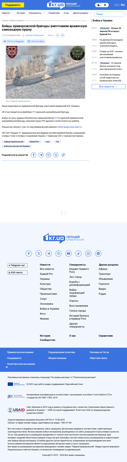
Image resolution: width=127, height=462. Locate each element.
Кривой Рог (34, 142)
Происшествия (48, 293)
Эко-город (75, 276)
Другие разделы (80, 13)
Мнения (44, 318)
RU (123, 5)
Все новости (106, 86)
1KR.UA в (15, 41)
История (21, 13)
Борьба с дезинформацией (79, 283)
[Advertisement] (45, 180)
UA (116, 5)
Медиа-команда (57, 358)
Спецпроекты (35, 13)
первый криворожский (13, 142)
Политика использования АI (20, 365)
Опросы (73, 300)
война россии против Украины (17, 146)
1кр (57, 142)
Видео (102, 288)
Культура (45, 283)
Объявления (106, 278)
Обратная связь (98, 358)
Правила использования (20, 352)
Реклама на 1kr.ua (99, 352)
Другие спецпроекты (77, 325)
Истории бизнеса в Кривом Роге (79, 317)
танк (47, 142)
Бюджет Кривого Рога (79, 270)
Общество (46, 288)
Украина (45, 278)
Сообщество (47, 339)
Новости (6, 13)
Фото (43, 313)
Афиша (103, 268)
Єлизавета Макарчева (34, 35)
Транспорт (105, 273)
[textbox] (107, 14)
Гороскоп (104, 283)
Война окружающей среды (76, 292)
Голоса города (77, 310)
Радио (102, 293)
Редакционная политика (61, 352)
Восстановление (78, 305)
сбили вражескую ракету (69, 127)
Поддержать (13, 4)
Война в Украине (49, 308)
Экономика (46, 303)
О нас (66, 13)
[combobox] (107, 14)
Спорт (43, 298)
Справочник (54, 13)
